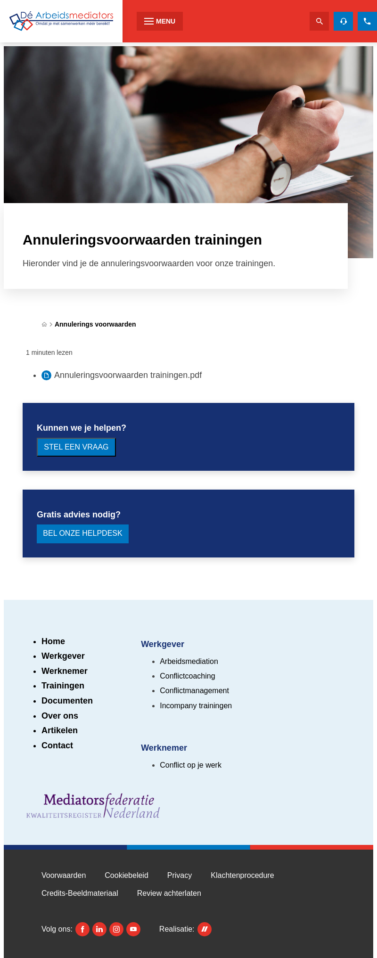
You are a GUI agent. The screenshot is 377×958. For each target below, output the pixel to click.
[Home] (44, 324)
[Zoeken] (319, 21)
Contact (57, 745)
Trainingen (62, 685)
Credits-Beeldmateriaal (79, 893)
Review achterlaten (169, 893)
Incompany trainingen (196, 706)
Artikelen (59, 730)
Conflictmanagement (194, 691)
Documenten (67, 700)
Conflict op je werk (190, 765)
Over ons (59, 716)
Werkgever (63, 656)
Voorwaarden (63, 875)
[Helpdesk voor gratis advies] (343, 21)
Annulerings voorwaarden (95, 324)
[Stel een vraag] (76, 447)
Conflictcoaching (187, 676)
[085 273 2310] (367, 21)
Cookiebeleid (126, 875)
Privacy (179, 875)
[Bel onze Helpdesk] (83, 533)
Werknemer (64, 671)
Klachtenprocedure (242, 875)
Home (53, 641)
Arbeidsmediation (189, 661)
